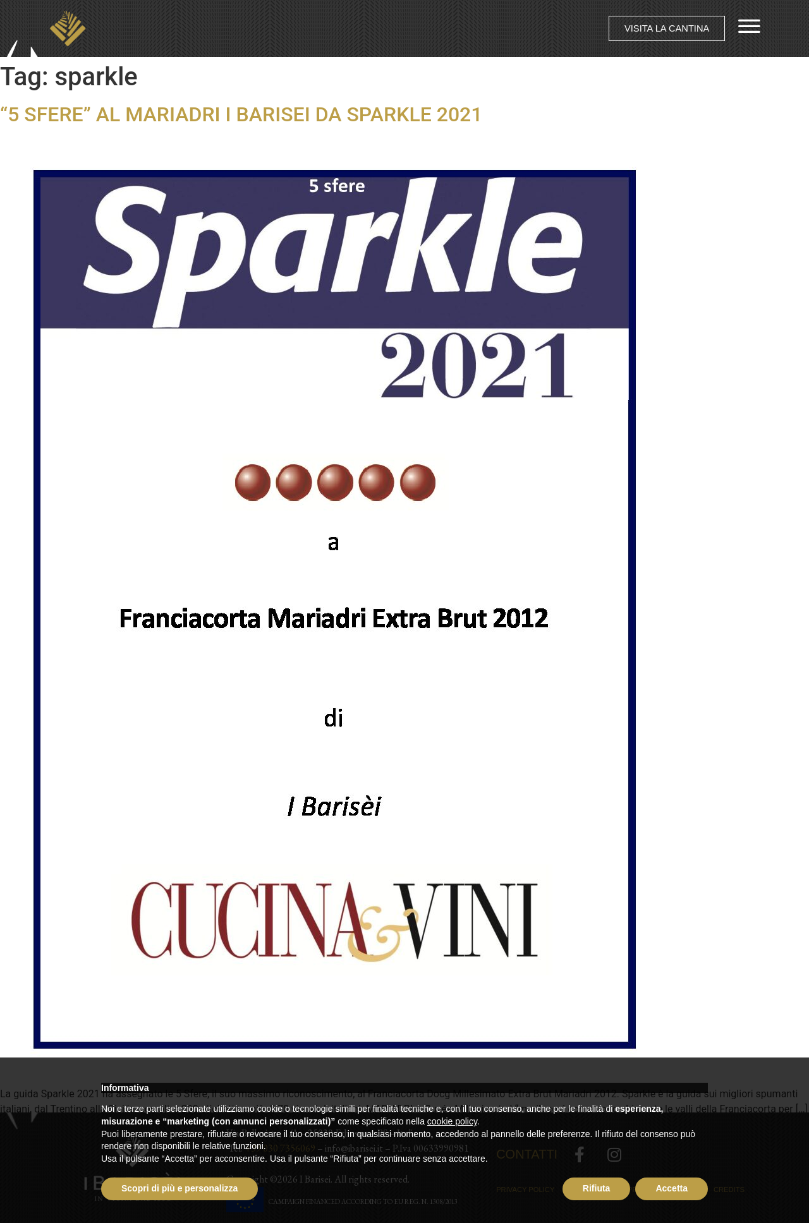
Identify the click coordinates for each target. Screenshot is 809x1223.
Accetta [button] (671, 1188)
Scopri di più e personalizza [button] (179, 1188)
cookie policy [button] (452, 1121)
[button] (666, 29)
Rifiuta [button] (597, 1188)
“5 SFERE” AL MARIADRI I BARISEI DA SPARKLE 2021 (241, 114)
